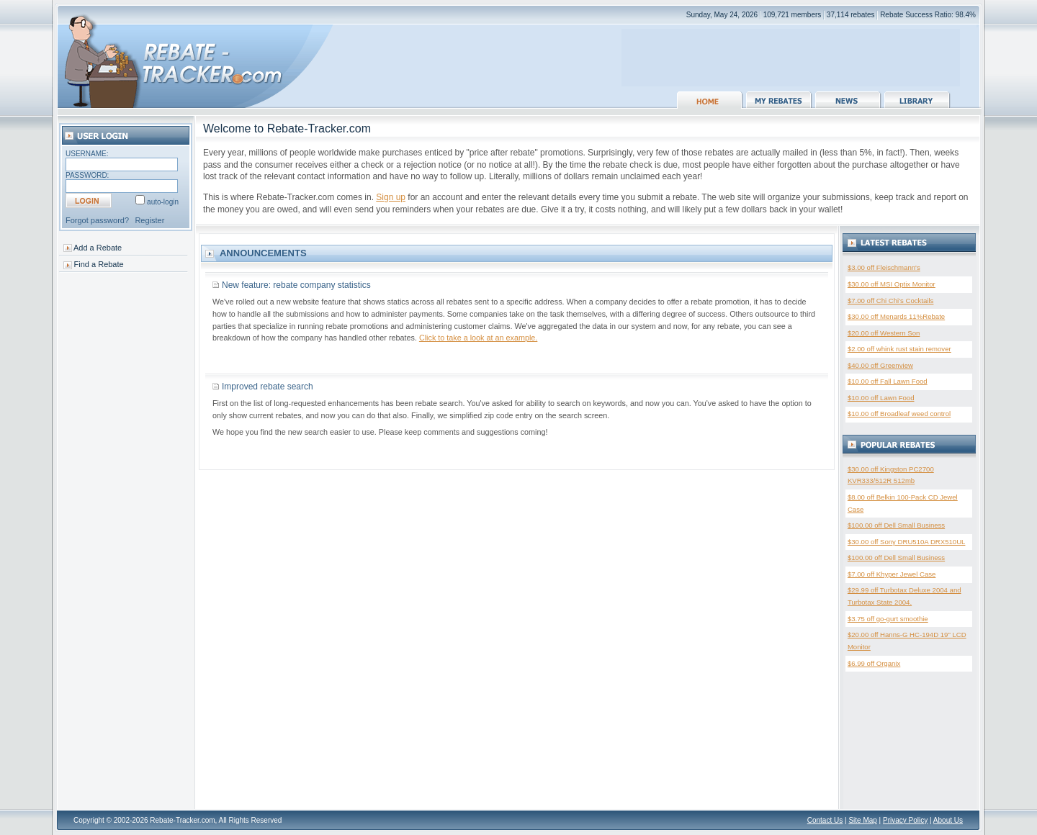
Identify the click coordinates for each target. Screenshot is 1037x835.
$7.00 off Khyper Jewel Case (891, 574)
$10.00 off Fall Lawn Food (888, 381)
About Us (948, 820)
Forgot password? (97, 220)
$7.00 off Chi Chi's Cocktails (891, 300)
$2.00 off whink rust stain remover (899, 349)
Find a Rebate (99, 264)
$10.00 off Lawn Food (881, 398)
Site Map (862, 820)
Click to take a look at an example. (478, 337)
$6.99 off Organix (874, 663)
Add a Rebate (97, 247)
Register (149, 220)
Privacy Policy (905, 820)
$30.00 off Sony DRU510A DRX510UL (907, 542)
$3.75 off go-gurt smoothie (888, 619)
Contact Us (825, 820)
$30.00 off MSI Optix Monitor (891, 284)
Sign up (390, 197)
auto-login (163, 202)
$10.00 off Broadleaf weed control (899, 414)
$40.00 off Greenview (880, 365)
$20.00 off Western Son (884, 333)
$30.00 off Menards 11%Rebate (896, 316)
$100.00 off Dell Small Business (896, 525)
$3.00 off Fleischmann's (884, 267)
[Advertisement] (790, 50)
